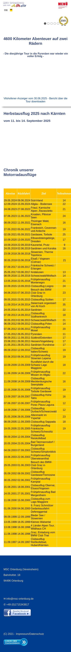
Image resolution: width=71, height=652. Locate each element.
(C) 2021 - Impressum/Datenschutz (24, 633)
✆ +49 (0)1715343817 (16, 603)
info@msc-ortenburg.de (19, 598)
